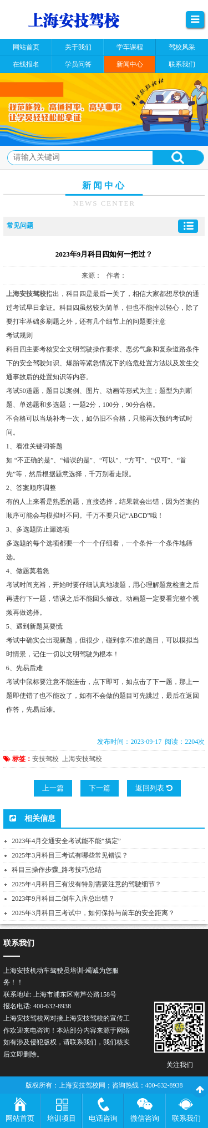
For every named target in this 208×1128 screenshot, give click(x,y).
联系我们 (186, 1118)
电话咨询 (103, 1118)
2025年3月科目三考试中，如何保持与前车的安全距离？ (93, 913)
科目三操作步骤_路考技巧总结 (57, 870)
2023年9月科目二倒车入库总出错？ (63, 898)
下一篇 (99, 788)
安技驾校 (45, 759)
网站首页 (20, 1118)
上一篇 (53, 788)
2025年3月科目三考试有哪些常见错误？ (70, 855)
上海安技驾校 (82, 759)
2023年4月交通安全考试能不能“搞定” (66, 841)
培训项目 (61, 1118)
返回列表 (153, 788)
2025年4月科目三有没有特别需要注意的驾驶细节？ (86, 884)
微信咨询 (144, 1118)
